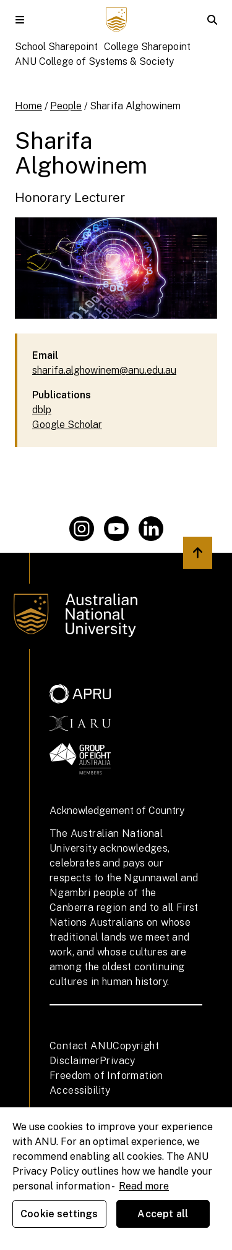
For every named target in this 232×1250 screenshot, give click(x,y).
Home (28, 106)
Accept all (162, 1214)
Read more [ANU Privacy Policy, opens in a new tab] (144, 1186)
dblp (41, 410)
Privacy (117, 1061)
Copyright (136, 1046)
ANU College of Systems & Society (94, 61)
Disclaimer (74, 1061)
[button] (20, 20)
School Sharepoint (56, 46)
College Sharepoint (147, 46)
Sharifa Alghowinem (135, 106)
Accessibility (79, 1090)
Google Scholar (67, 424)
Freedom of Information (106, 1075)
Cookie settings (59, 1214)
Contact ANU (81, 1046)
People (66, 106)
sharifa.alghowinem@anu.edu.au (104, 370)
